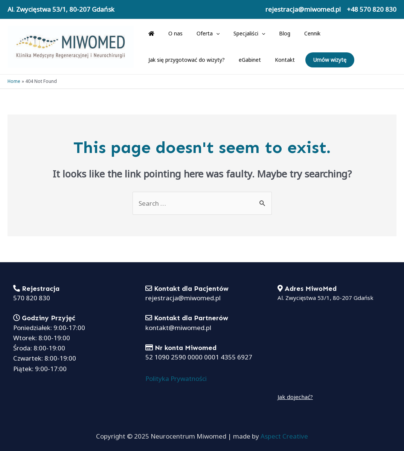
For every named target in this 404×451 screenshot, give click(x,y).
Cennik (294, 33)
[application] (207, 33)
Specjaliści (237, 33)
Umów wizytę (234, 59)
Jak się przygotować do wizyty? (351, 33)
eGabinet (157, 59)
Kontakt (189, 59)
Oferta (199, 33)
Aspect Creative (284, 436)
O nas (170, 33)
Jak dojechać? (295, 397)
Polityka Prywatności (176, 378)
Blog (269, 33)
